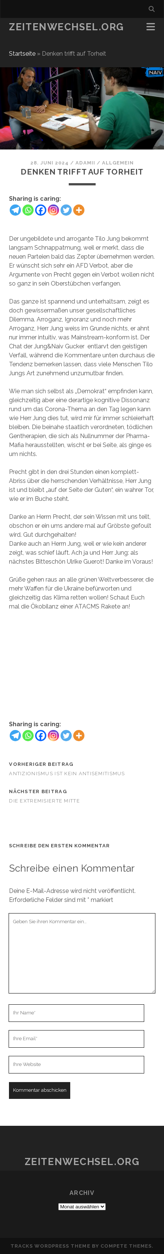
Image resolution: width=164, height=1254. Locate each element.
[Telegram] (15, 210)
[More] (78, 210)
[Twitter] (66, 210)
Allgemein (118, 163)
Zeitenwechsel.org (66, 27)
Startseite (22, 53)
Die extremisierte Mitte (44, 801)
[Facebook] (40, 210)
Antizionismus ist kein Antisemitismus (67, 773)
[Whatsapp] (28, 210)
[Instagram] (53, 210)
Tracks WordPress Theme (50, 1246)
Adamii (85, 163)
